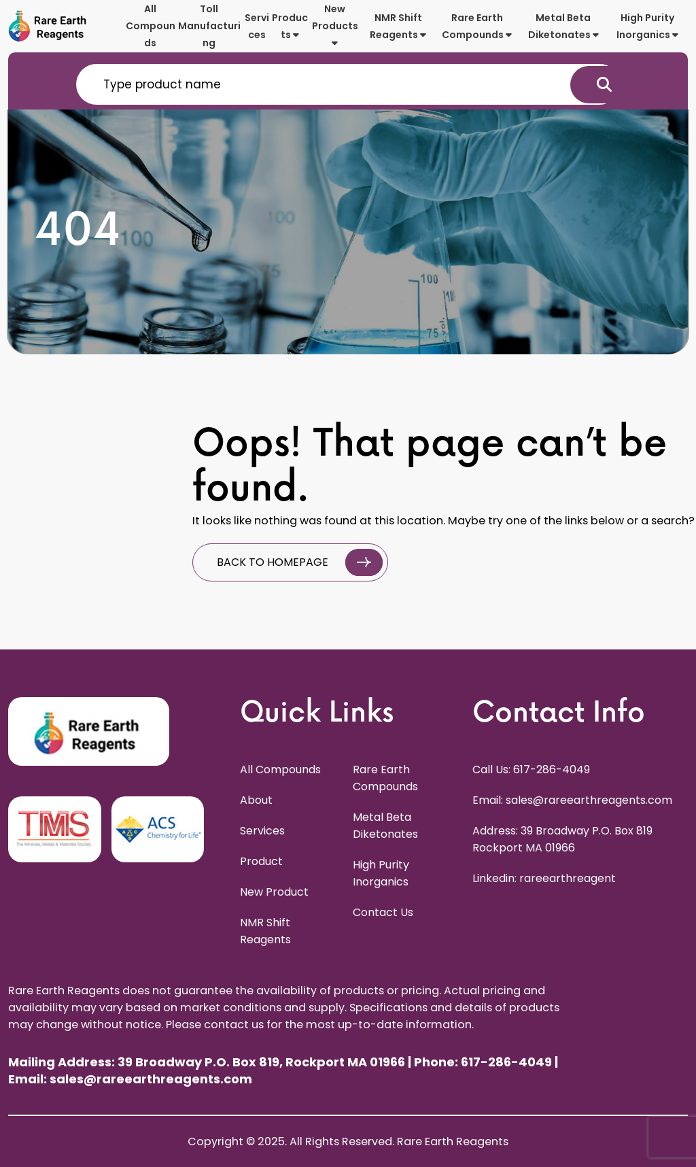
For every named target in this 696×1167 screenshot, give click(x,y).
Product (261, 861)
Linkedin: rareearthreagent (544, 878)
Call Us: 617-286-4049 (531, 769)
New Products (335, 25)
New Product (274, 892)
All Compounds (150, 26)
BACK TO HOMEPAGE (300, 562)
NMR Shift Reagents (398, 26)
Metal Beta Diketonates (563, 26)
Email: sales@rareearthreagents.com (572, 800)
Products (290, 26)
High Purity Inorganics (647, 26)
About (256, 800)
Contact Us (383, 912)
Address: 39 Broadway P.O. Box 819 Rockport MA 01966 (562, 839)
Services (257, 26)
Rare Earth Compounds (477, 26)
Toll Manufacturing (209, 26)
